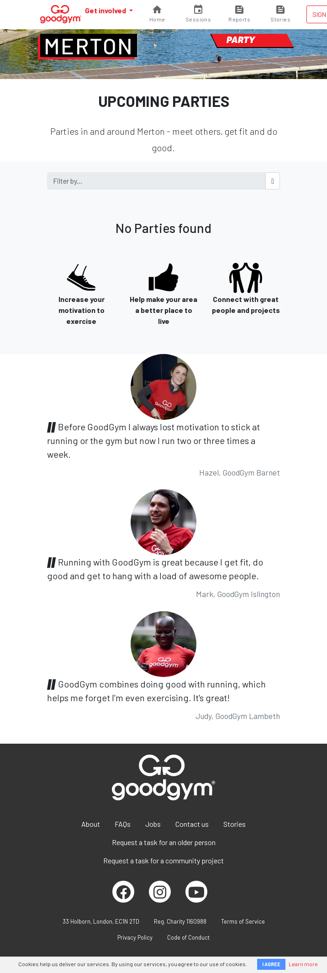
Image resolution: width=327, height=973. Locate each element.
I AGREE (271, 964)
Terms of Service (243, 921)
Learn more (303, 964)
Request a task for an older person (164, 842)
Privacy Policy (135, 937)
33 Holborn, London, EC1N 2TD (101, 921)
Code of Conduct (188, 937)
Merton (88, 45)
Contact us (192, 824)
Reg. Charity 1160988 (180, 921)
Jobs (153, 824)
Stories (234, 824)
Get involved (106, 10)
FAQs (123, 824)
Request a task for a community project (163, 860)
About (90, 824)
